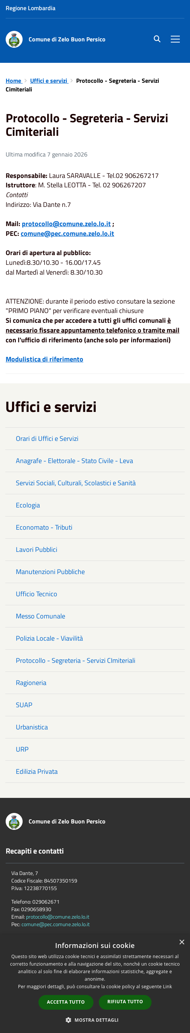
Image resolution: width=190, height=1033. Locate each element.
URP (22, 749)
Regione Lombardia (30, 7)
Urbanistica (32, 727)
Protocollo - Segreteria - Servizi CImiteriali (75, 660)
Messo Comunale (40, 616)
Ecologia (28, 505)
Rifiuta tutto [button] (125, 1001)
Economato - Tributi (44, 527)
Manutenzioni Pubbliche (50, 572)
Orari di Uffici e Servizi (47, 438)
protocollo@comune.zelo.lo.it (57, 917)
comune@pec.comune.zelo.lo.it (55, 924)
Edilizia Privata (37, 771)
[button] (95, 1019)
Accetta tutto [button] (66, 1002)
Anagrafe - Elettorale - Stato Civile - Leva (74, 461)
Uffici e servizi (49, 80)
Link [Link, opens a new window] (167, 986)
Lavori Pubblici (36, 549)
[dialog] (95, 983)
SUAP (24, 705)
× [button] (181, 942)
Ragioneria (31, 683)
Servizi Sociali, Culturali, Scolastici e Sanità (76, 483)
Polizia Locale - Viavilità (49, 638)
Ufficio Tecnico (36, 594)
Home (14, 80)
